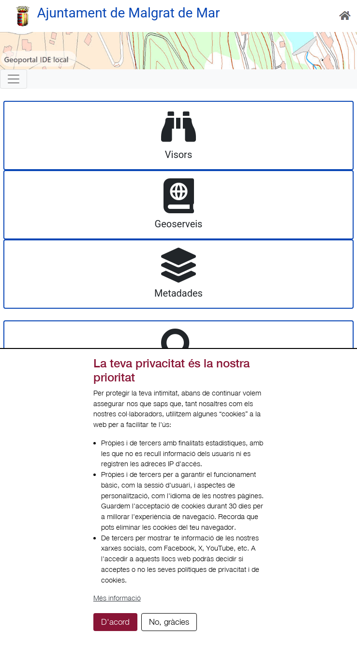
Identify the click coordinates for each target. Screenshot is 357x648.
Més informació (117, 598)
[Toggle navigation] (13, 79)
